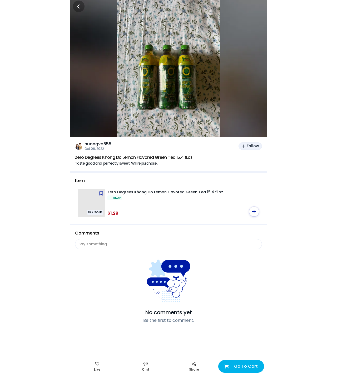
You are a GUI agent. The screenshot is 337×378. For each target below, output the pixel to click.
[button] (254, 211)
